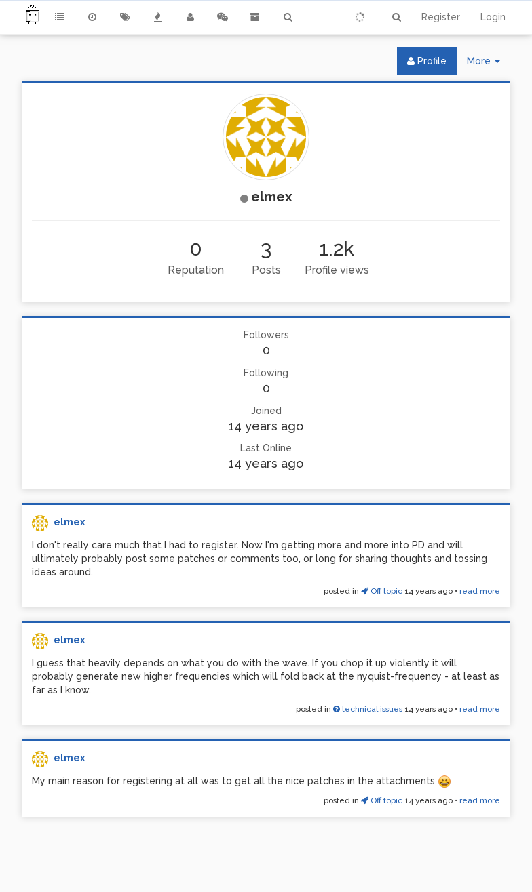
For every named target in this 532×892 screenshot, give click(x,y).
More (488, 64)
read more (479, 591)
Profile (426, 61)
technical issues (367, 709)
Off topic (381, 591)
